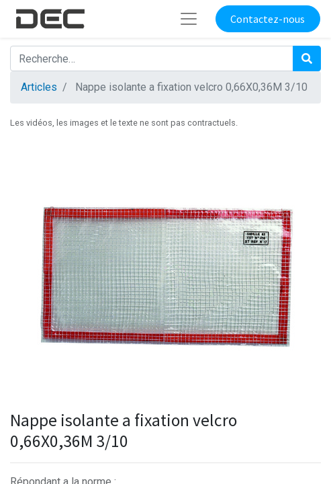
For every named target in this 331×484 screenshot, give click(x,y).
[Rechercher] (307, 58)
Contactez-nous (267, 19)
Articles (39, 87)
